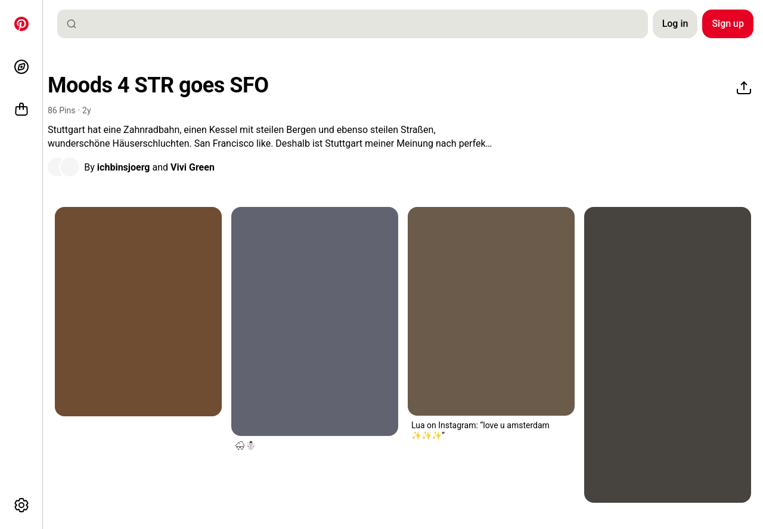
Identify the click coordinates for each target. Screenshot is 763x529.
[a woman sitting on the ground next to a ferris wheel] (667, 355)
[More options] (21, 505)
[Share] (744, 88)
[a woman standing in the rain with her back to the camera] (314, 321)
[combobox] (357, 24)
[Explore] (21, 66)
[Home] (21, 24)
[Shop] (21, 109)
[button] (63, 167)
